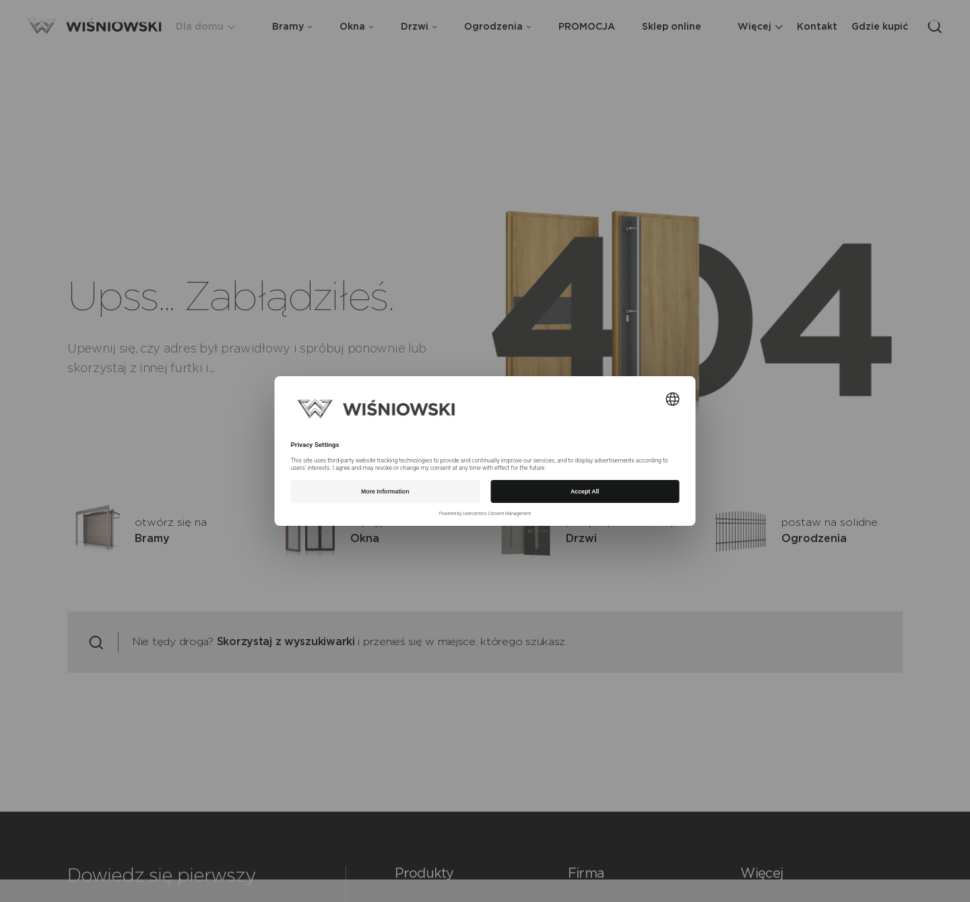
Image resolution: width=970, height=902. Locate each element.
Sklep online (671, 27)
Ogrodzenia (497, 27)
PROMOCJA (586, 27)
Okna (357, 27)
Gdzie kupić (879, 27)
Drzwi (419, 27)
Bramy (292, 27)
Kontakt (817, 27)
